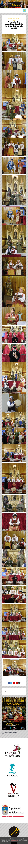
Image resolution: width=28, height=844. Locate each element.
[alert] (14, 733)
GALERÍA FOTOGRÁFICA (14, 18)
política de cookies (14, 840)
